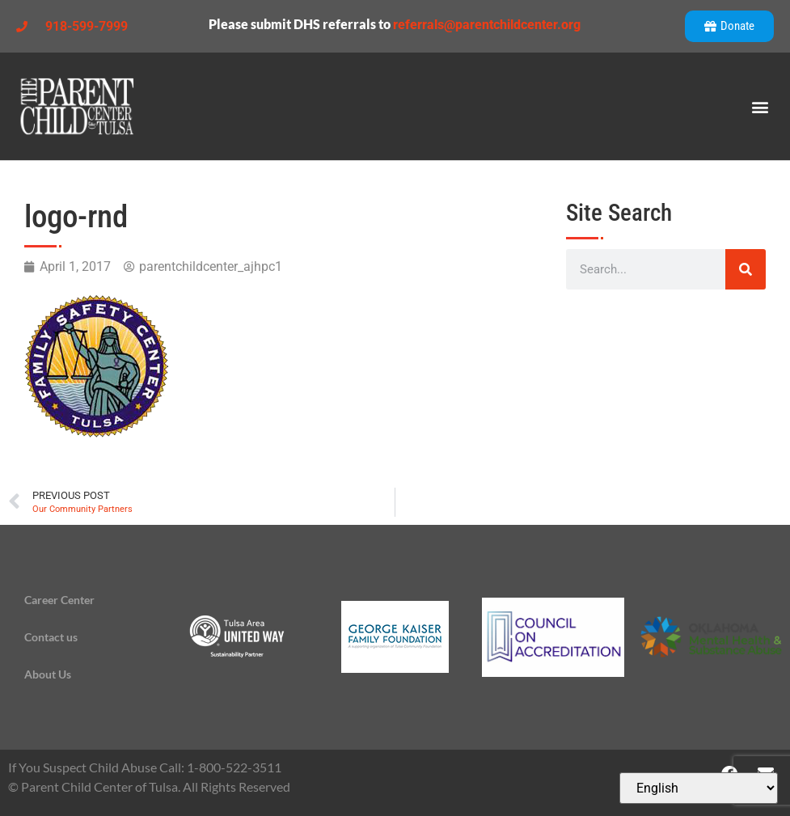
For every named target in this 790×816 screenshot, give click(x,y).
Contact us (51, 637)
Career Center (59, 600)
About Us (47, 674)
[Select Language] (698, 788)
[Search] (745, 269)
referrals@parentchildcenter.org (487, 24)
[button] (760, 106)
